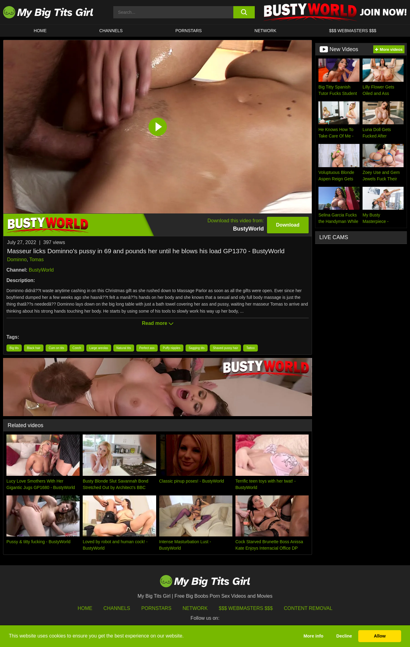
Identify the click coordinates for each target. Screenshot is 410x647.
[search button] (243, 12)
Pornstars (188, 30)
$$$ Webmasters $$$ (246, 608)
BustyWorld (41, 270)
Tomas (36, 259)
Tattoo (250, 348)
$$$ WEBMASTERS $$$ (352, 30)
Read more (157, 323)
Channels (116, 608)
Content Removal (308, 608)
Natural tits (123, 348)
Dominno (17, 259)
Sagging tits (197, 348)
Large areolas (98, 348)
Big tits (14, 348)
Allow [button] (380, 636)
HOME (40, 30)
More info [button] (313, 636)
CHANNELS (110, 30)
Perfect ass (147, 348)
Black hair (33, 348)
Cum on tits (56, 348)
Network (265, 30)
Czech (77, 348)
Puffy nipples (171, 348)
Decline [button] (344, 636)
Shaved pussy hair (225, 348)
